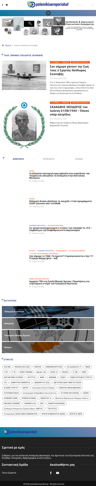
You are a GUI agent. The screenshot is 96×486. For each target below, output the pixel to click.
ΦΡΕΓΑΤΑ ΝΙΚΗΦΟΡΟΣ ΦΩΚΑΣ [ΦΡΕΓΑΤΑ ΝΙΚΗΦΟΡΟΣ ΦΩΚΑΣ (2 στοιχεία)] (53, 414)
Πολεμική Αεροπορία (37, 225)
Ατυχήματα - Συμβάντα (60, 62)
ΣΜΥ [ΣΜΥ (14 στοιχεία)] (42, 403)
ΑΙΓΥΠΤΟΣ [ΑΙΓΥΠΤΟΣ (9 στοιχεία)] (32, 377)
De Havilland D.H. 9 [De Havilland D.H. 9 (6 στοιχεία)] (74, 367)
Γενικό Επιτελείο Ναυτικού (39, 279)
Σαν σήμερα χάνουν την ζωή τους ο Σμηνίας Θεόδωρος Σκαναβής (69, 70)
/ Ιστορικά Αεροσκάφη (76, 251)
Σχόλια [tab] (73, 159)
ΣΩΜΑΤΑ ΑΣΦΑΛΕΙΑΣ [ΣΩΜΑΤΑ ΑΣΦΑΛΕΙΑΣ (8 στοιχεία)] (56, 403)
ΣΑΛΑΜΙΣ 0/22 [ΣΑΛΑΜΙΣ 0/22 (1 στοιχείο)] (30, 403)
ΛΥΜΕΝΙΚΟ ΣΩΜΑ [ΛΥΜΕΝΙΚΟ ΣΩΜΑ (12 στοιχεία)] (11, 398)
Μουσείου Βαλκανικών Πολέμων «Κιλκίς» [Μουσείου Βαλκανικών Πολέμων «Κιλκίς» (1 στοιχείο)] (72, 398)
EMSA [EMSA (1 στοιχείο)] (87, 367)
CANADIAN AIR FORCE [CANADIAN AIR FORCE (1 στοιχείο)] (54, 367)
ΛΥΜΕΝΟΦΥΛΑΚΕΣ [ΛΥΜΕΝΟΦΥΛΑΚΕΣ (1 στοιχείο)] (29, 398)
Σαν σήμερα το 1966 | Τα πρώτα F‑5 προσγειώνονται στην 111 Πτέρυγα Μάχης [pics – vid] (61, 257)
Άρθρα (31, 171)
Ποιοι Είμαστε (9, 472)
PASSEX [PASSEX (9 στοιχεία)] (65, 372)
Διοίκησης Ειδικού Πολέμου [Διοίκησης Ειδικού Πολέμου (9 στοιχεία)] (44, 388)
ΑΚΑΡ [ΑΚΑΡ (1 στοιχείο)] (42, 377)
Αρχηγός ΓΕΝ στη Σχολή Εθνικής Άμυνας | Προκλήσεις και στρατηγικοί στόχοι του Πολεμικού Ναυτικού (59, 282)
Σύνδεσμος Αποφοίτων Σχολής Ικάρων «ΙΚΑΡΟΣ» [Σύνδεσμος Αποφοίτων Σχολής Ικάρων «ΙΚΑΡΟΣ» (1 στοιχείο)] (23, 409)
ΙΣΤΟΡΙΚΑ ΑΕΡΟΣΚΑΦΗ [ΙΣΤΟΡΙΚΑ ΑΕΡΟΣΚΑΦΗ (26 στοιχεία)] (70, 393)
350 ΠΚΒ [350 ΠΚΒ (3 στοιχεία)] (7, 367)
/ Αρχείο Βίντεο (61, 251)
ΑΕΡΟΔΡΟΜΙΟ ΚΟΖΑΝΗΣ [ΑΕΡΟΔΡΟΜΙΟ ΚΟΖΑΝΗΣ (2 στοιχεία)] (13, 377)
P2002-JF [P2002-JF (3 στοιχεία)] (54, 372)
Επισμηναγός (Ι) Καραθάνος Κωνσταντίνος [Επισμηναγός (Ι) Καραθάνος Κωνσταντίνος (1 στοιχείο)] (40, 393)
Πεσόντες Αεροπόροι (80, 62)
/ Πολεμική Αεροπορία (45, 251)
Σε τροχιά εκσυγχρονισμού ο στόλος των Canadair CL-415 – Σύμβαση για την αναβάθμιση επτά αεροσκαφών (60, 229)
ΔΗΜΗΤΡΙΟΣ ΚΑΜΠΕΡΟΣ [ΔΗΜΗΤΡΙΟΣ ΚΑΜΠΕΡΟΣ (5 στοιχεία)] (20, 383)
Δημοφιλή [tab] (13, 159)
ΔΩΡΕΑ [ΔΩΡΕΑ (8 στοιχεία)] (25, 388)
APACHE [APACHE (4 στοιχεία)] (37, 367)
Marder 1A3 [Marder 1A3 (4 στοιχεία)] (41, 372)
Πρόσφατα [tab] (43, 159)
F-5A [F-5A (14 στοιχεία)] (6, 372)
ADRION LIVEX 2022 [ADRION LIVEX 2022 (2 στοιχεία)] (22, 367)
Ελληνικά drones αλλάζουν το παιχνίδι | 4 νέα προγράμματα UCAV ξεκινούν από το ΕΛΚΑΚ (60, 202)
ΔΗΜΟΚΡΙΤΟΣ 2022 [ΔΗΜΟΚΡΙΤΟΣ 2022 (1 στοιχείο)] (42, 383)
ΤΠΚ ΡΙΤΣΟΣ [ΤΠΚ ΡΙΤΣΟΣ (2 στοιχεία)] (52, 409)
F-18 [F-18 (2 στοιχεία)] (13, 372)
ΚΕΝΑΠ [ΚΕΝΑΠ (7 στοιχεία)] (86, 393)
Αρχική (8, 45)
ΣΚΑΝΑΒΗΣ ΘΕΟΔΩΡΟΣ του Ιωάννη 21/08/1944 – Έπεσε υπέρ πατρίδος (69, 110)
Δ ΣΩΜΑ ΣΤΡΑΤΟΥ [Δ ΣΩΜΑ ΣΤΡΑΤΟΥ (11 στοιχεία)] (11, 388)
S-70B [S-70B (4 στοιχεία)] (75, 372)
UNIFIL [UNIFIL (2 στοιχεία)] (84, 372)
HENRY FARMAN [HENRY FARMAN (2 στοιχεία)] (26, 372)
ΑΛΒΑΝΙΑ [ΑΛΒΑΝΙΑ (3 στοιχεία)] (52, 377)
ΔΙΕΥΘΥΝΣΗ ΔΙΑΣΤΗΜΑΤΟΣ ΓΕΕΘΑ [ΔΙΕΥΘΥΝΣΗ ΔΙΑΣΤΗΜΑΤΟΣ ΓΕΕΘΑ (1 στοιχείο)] (67, 383)
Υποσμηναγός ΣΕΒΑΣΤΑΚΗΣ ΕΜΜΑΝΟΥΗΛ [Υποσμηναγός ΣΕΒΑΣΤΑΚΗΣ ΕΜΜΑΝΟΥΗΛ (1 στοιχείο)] (20, 414)
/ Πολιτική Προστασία (55, 225)
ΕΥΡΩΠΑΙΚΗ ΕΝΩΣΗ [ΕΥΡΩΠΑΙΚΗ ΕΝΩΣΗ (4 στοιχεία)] (11, 393)
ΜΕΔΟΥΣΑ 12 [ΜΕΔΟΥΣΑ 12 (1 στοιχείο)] (46, 398)
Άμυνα (31, 199)
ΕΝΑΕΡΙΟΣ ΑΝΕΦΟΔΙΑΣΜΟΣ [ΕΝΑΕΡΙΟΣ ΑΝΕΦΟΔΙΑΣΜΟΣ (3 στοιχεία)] (70, 388)
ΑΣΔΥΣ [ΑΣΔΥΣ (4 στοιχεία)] (63, 377)
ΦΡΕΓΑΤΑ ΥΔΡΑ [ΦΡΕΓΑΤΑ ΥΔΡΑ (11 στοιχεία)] (76, 414)
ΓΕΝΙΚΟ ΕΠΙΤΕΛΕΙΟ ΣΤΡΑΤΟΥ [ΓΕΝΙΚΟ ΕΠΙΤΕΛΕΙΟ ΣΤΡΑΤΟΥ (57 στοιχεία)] (81, 377)
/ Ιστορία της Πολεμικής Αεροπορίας (43, 254)
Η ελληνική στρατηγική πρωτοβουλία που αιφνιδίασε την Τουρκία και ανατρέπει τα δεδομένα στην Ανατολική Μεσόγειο (59, 175)
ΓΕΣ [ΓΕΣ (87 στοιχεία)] (5, 383)
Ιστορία (32, 251)
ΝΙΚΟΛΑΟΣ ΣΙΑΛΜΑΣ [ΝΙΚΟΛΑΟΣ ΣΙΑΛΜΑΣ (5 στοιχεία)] (12, 403)
